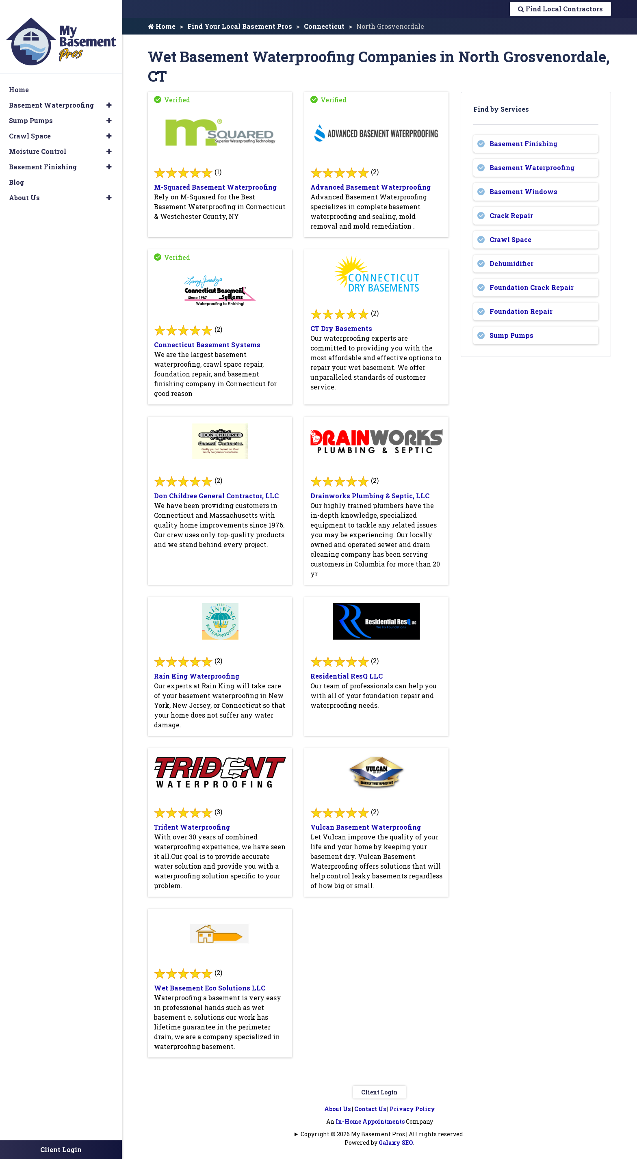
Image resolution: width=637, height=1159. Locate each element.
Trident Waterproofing (192, 827)
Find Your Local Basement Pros (239, 26)
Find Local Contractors (560, 8)
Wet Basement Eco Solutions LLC (209, 988)
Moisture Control (37, 140)
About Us (337, 1109)
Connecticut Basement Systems (207, 344)
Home (162, 26)
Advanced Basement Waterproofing (370, 187)
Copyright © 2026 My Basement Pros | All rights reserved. (382, 1134)
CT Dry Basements (341, 328)
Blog (16, 170)
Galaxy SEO (396, 1142)
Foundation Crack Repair (532, 287)
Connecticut (324, 26)
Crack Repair (511, 215)
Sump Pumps (511, 335)
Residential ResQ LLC (346, 676)
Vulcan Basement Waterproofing (365, 827)
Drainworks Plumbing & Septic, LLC (369, 495)
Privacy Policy (412, 1109)
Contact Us (370, 1109)
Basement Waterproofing (532, 167)
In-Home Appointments (370, 1121)
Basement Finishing (523, 143)
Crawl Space (510, 239)
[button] (109, 93)
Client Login (379, 1092)
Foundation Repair (521, 311)
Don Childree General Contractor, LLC (216, 495)
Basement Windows (523, 191)
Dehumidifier (511, 263)
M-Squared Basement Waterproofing (215, 187)
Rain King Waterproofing (196, 676)
